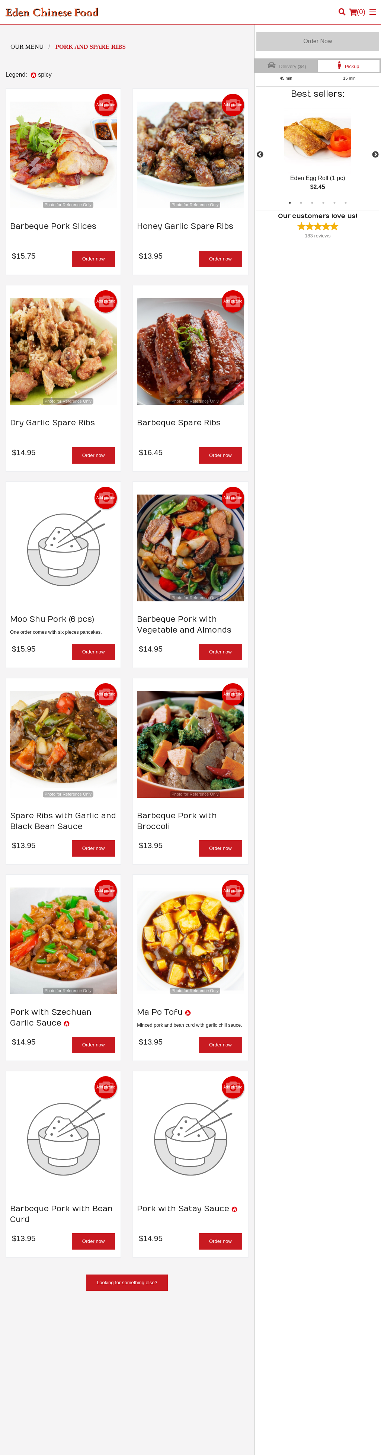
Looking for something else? (127, 1282)
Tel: (218, 1387)
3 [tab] (312, 203)
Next (375, 155)
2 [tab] (301, 203)
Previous (260, 155)
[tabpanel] (317, 155)
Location (205, 1349)
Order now (93, 259)
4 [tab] (323, 203)
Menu (202, 1331)
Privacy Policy (304, 1349)
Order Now (317, 41)
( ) (357, 11)
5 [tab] (334, 203)
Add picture (105, 105)
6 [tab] (345, 203)
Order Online (209, 1340)
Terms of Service (203, 1442)
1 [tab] (290, 203)
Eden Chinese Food (42, 1321)
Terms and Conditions (312, 1340)
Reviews (298, 1331)
